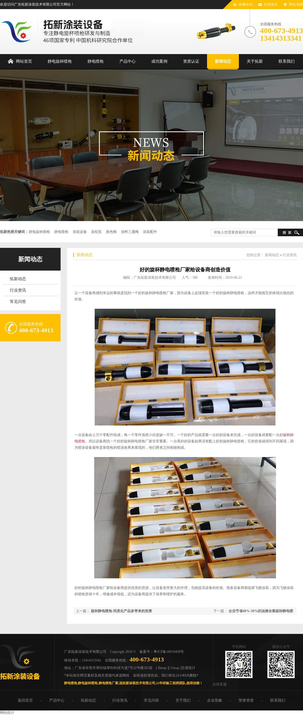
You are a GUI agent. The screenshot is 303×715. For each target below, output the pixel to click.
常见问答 (18, 301)
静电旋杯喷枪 (39, 232)
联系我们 (277, 700)
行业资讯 (18, 290)
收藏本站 (246, 4)
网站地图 (296, 4)
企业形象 (214, 700)
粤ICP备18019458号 (169, 652)
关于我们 (183, 700)
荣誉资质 (246, 700)
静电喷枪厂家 (108, 683)
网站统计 (7, 712)
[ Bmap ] (162, 668)
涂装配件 (150, 232)
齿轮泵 (96, 232)
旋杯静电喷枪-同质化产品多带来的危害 (121, 611)
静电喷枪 (61, 232)
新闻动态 (30, 259)
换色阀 (111, 232)
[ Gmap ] (175, 668)
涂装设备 (80, 232)
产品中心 (56, 700)
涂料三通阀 (130, 232)
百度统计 (188, 668)
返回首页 (25, 700)
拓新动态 (18, 279)
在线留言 (271, 4)
